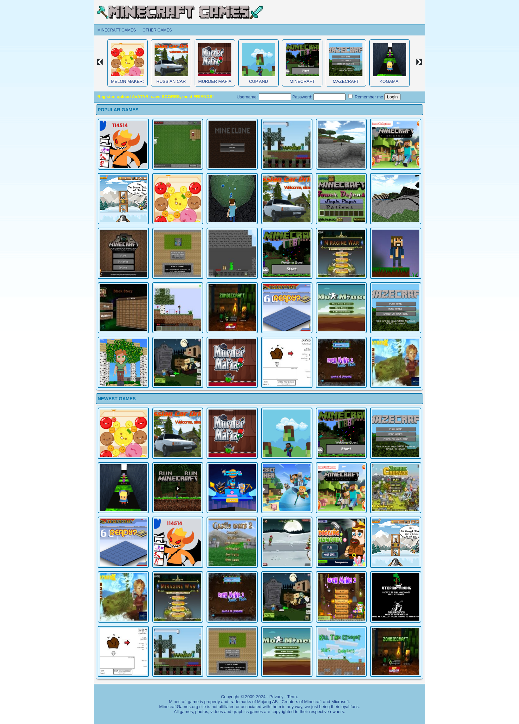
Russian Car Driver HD (171, 84)
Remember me (365, 96)
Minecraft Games (116, 30)
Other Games (157, 30)
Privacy (276, 696)
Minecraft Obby (302, 84)
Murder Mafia (214, 81)
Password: (319, 96)
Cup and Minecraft (258, 84)
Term (292, 696)
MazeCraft (346, 81)
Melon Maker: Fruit (127, 84)
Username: (264, 96)
